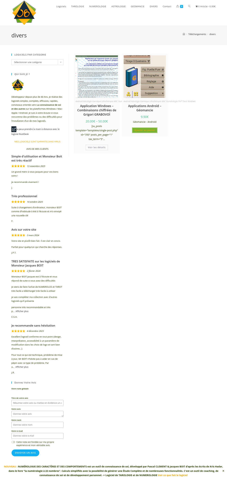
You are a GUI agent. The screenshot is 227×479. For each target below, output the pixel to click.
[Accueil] (184, 34)
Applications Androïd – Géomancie (144, 108)
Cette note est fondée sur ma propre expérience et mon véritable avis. (35, 443)
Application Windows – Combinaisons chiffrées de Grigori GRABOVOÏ (96, 110)
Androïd (79, 101)
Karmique (96, 101)
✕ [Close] (223, 471)
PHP (180, 101)
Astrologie (87, 101)
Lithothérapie (107, 101)
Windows (191, 101)
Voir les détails (97, 147)
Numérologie (172, 101)
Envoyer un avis (25, 452)
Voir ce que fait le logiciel (173, 475)
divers (212, 34)
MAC (116, 101)
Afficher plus (22, 311)
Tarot (184, 101)
